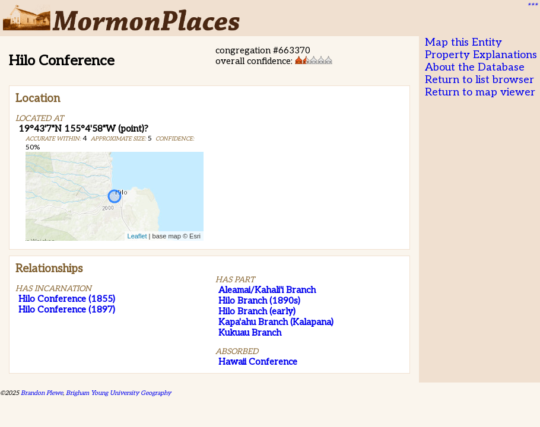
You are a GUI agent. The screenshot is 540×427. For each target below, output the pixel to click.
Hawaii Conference (257, 361)
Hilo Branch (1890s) (259, 300)
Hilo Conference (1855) (66, 299)
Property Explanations (481, 55)
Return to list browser (479, 80)
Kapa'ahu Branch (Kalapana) (275, 322)
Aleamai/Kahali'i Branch (267, 290)
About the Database (475, 67)
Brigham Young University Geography (118, 393)
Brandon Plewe (42, 393)
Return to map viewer (480, 92)
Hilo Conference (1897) (66, 309)
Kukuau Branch (249, 332)
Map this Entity (463, 42)
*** (531, 6)
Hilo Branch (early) (257, 311)
